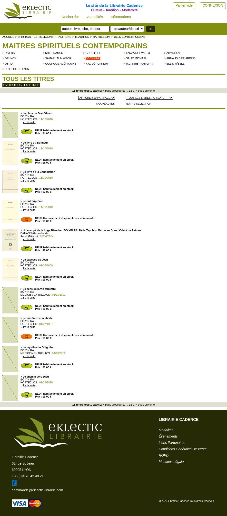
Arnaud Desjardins (181, 58)
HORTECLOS (28, 119)
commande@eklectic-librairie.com (37, 490)
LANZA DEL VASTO (138, 52)
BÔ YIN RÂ (27, 116)
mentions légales (172, 462)
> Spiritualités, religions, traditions (43, 36)
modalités (166, 430)
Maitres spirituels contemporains (75, 46)
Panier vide (184, 5)
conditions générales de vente (183, 449)
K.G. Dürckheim (97, 63)
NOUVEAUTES (105, 103)
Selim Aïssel (176, 63)
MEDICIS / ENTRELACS (35, 294)
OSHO (8, 63)
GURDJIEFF (93, 52)
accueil (8, 36)
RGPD (163, 455)
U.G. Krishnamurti (139, 63)
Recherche (70, 17)
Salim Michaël (136, 58)
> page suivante (145, 90)
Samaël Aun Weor (58, 58)
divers (10, 52)
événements (168, 436)
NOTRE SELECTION (138, 103)
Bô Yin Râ (92, 58)
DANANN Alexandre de (34, 233)
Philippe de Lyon (17, 69)
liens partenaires (172, 443)
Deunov (10, 58)
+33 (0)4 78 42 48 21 (27, 476)
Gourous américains (60, 63)
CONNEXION (212, 5)
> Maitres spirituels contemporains (118, 36)
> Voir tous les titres (21, 85)
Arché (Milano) (29, 236)
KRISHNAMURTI (55, 52)
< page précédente (114, 90)
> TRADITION (80, 36)
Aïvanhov (173, 52)
